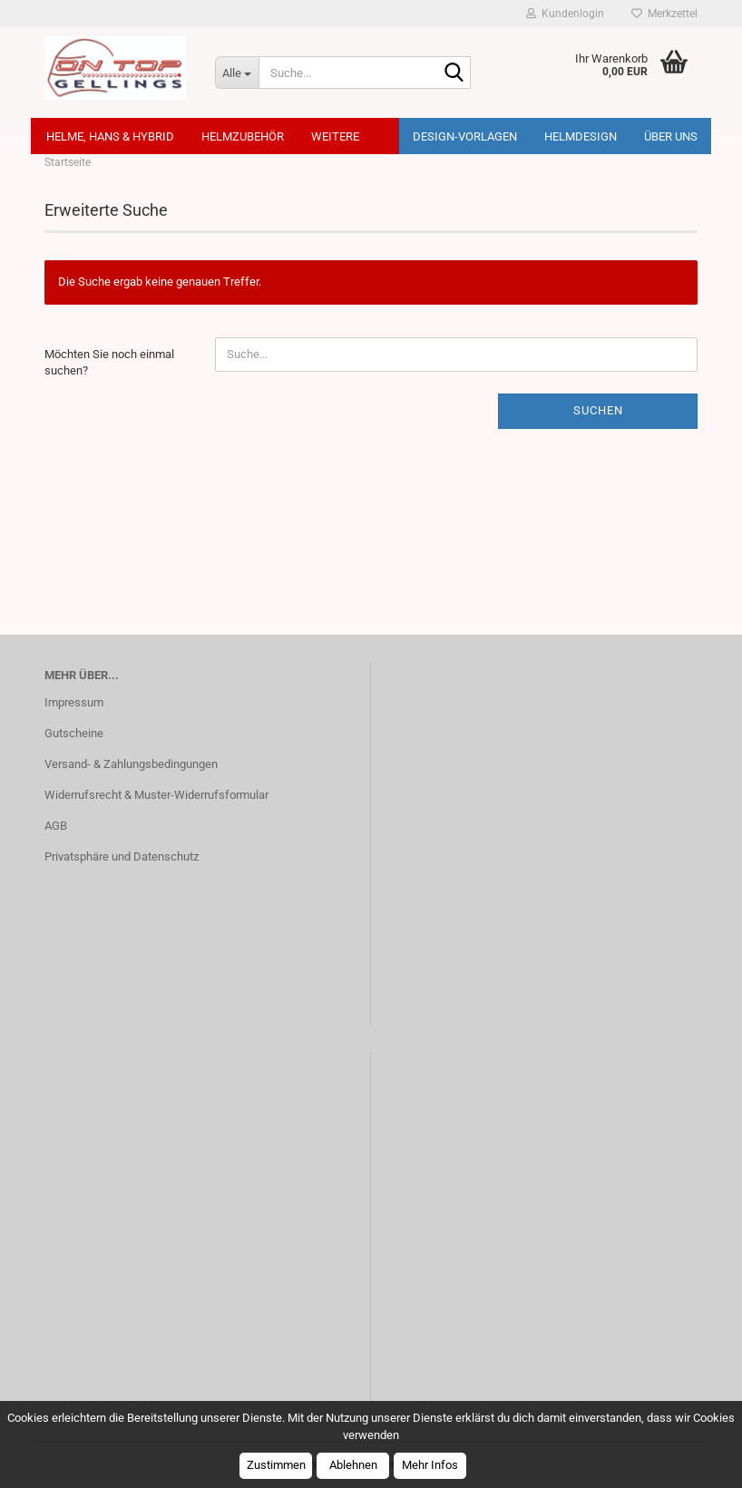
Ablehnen (353, 1465)
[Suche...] (237, 72)
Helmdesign (580, 136)
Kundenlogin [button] (565, 13)
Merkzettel (664, 13)
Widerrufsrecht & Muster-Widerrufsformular (156, 795)
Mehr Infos (430, 1465)
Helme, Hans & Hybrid (110, 136)
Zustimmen (276, 1465)
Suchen (598, 410)
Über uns (671, 136)
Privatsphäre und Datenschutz (121, 856)
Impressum (73, 702)
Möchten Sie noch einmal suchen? (109, 362)
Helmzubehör (242, 136)
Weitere (335, 136)
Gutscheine (73, 733)
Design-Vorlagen (465, 136)
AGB (55, 825)
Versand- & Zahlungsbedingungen (131, 764)
